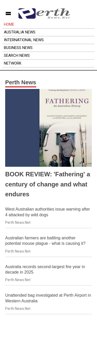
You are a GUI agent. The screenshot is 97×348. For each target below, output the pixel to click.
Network (12, 63)
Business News (18, 47)
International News (24, 40)
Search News (17, 55)
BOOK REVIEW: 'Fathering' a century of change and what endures (47, 184)
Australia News (19, 32)
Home (9, 24)
